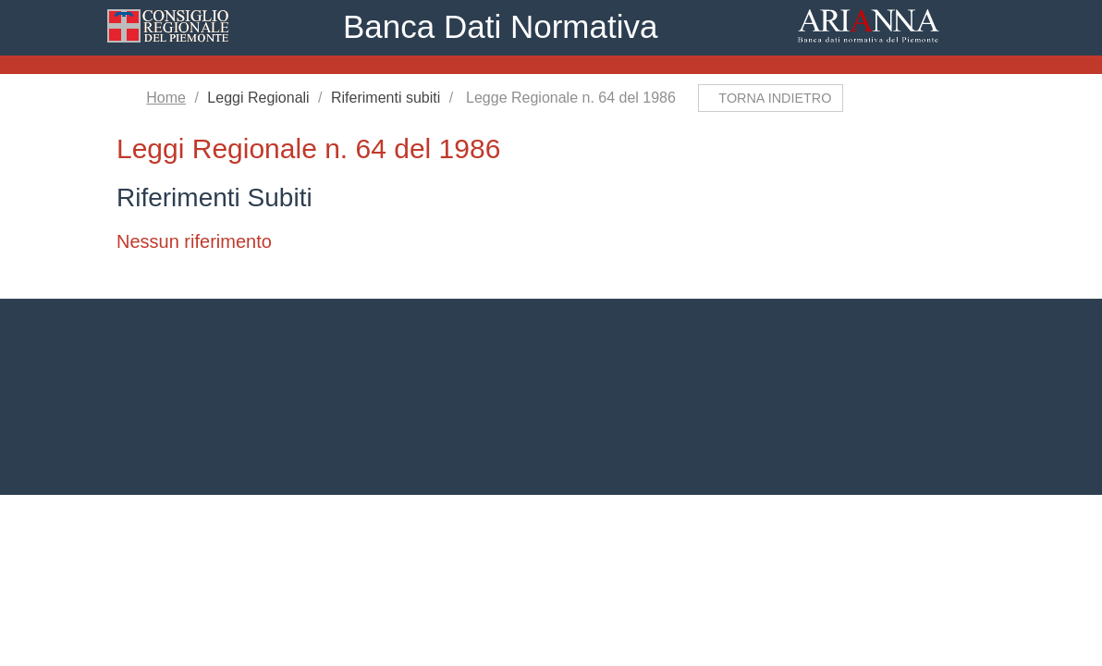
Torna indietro (778, 98)
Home (169, 97)
